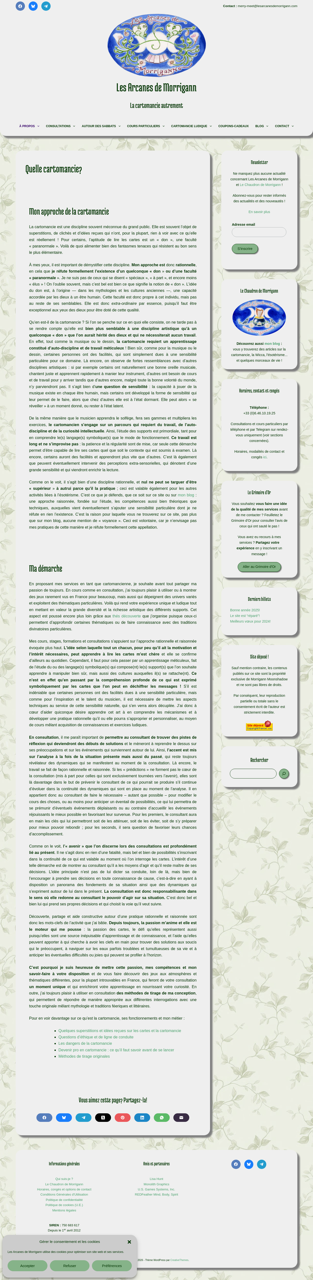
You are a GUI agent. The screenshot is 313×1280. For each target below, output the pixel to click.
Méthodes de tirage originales (84, 1056)
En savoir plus (259, 212)
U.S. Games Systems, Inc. (156, 1189)
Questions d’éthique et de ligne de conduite (96, 1037)
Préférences (112, 1266)
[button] (129, 1241)
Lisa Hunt (156, 1179)
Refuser (69, 1266)
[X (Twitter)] (103, 1118)
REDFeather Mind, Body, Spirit (156, 1194)
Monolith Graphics (156, 1184)
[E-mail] (181, 1118)
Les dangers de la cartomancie (85, 1043)
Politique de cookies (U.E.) (64, 1205)
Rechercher (259, 760)
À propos (30, 126)
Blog (262, 126)
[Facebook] (20, 6)
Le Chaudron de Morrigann (260, 185)
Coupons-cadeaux (233, 126)
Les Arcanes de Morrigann (156, 87)
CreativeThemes (179, 1260)
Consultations (61, 126)
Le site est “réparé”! (245, 616)
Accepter (27, 1266)
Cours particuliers (146, 126)
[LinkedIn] (142, 1118)
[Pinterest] (123, 1118)
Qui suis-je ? (64, 1179)
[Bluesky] (33, 6)
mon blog (186, 495)
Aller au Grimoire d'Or (259, 567)
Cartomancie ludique (192, 126)
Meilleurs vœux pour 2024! (250, 621)
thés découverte (126, 616)
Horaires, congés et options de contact (64, 1189)
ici (264, 457)
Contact (285, 126)
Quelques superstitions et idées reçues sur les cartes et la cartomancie (119, 1031)
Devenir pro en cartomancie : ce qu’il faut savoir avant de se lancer (116, 1050)
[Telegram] (46, 6)
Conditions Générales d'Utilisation (64, 1194)
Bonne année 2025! (245, 610)
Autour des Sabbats (102, 126)
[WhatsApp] (162, 1118)
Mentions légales (64, 1210)
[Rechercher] (284, 773)
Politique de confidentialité (64, 1200)
